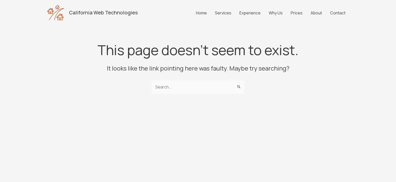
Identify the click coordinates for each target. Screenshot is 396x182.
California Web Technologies (103, 12)
